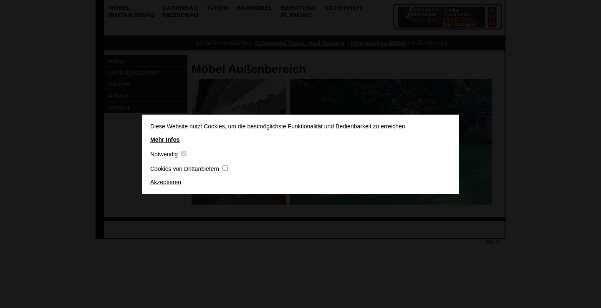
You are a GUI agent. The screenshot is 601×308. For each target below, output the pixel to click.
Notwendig (168, 154)
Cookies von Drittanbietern (189, 168)
